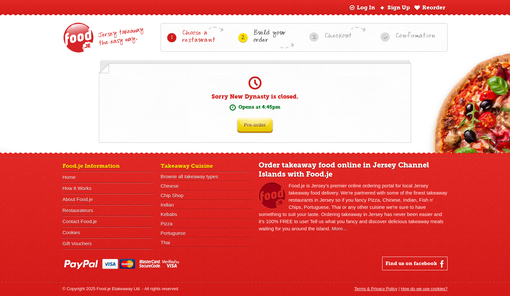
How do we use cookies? (424, 288)
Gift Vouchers (77, 243)
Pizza (167, 223)
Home (68, 177)
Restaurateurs (77, 210)
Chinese (170, 186)
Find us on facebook (415, 263)
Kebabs (169, 214)
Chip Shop (172, 195)
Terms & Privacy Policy (375, 288)
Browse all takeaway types (189, 176)
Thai (165, 242)
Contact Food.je (79, 221)
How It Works (76, 188)
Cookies (71, 232)
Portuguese (173, 233)
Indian (167, 205)
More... (339, 228)
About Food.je (77, 199)
